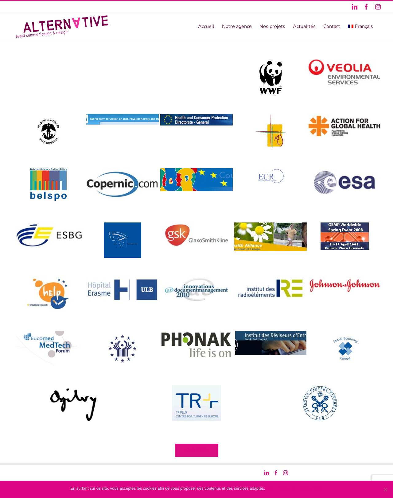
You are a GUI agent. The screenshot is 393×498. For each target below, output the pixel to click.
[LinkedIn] (266, 472)
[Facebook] (276, 472)
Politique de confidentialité (299, 488)
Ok (270, 488)
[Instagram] (285, 472)
